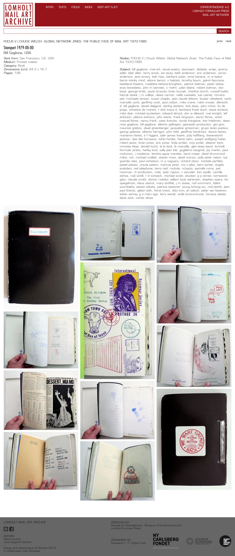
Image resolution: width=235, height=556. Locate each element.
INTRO (49, 7)
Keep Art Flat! (107, 7)
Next (228, 41)
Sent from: (11, 58)
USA (51, 58)
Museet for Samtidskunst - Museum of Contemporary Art (146, 525)
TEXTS (62, 7)
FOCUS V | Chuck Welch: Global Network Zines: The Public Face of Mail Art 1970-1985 (75, 41)
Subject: (125, 69)
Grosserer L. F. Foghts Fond (128, 542)
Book (21, 65)
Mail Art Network (216, 14)
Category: (10, 66)
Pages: (8, 73)
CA (44, 58)
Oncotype (34, 550)
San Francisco (29, 58)
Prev (220, 41)
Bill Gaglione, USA (17, 53)
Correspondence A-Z (214, 7)
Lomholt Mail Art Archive (18, 14)
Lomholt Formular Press (211, 10)
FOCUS (75, 7)
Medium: (10, 62)
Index (88, 7)
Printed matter (27, 62)
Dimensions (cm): (16, 69)
